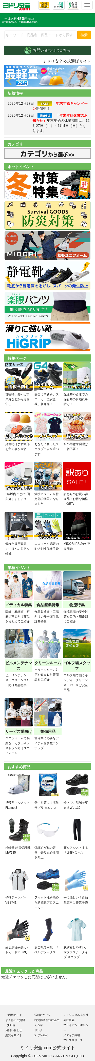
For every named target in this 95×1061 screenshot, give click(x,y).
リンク (38, 1030)
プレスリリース (73, 1040)
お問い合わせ (13, 1030)
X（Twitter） (42, 1035)
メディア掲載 (71, 1035)
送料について (42, 1014)
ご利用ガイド (13, 1014)
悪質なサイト (13, 1035)
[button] (10, 76)
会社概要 (68, 1020)
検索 (84, 35)
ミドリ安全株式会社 (75, 1014)
